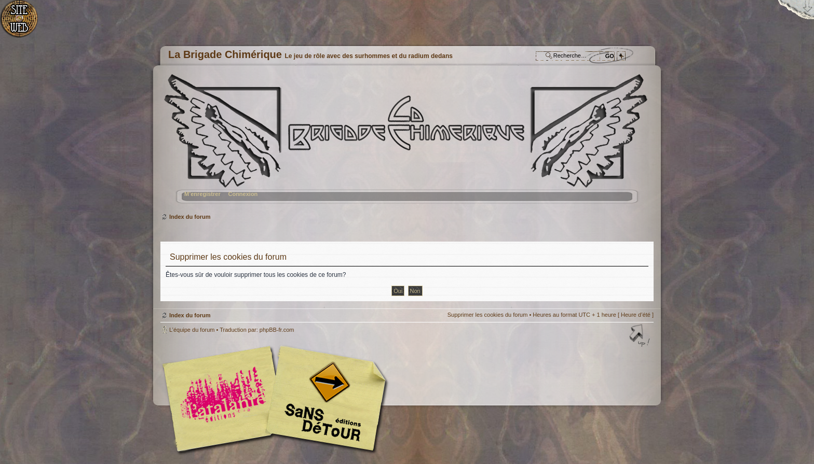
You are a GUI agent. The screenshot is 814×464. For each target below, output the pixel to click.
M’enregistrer (202, 194)
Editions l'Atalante (277, 399)
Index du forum (405, 143)
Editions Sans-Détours (324, 400)
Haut (641, 336)
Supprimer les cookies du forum (487, 315)
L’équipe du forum (191, 330)
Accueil (24, 23)
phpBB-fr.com (277, 330)
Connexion (242, 194)
